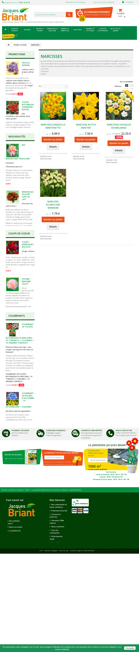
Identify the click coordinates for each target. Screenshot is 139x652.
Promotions (16, 54)
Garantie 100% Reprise (91, 517)
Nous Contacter (124, 517)
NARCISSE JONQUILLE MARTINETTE (53, 126)
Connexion (129, 2)
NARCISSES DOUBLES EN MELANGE (119, 126)
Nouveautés (16, 154)
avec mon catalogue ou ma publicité (97, 13)
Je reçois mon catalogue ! (14, 546)
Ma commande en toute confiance (58, 592)
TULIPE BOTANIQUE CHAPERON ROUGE (28, 106)
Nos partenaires (34, 608)
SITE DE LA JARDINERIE (111, 549)
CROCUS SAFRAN (26, 63)
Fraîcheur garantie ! (53, 522)
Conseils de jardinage (55, 630)
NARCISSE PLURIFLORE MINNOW (53, 204)
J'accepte (130, 648)
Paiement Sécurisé (20, 517)
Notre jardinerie (34, 611)
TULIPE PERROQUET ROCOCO (28, 285)
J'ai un (82, 18)
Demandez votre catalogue (75, 2)
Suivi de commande (54, 618)
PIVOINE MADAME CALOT (26, 322)
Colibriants (16, 375)
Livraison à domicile (56, 517)
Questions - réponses (55, 636)
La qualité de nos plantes (14, 618)
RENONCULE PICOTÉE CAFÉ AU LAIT (28, 214)
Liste (131, 86)
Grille (126, 86)
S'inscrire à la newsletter (54, 544)
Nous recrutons (15, 614)
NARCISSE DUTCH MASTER (86, 126)
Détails (43, 74)
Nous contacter (57, 613)
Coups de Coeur (19, 274)
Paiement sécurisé (59, 597)
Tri (40, 86)
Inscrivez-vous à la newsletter (104, 2)
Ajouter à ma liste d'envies (45, 157)
